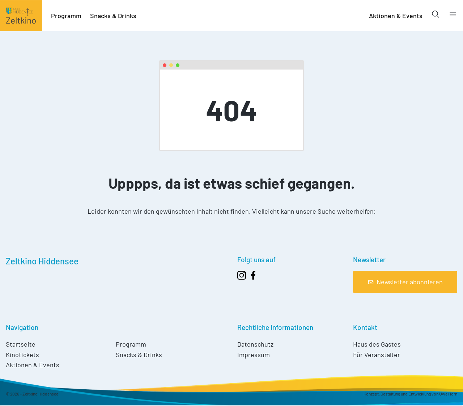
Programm (66, 16)
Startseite (20, 344)
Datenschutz (255, 344)
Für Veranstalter (376, 355)
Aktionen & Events (395, 16)
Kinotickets (22, 355)
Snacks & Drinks (113, 16)
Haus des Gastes (377, 344)
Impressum (253, 355)
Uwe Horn (448, 393)
